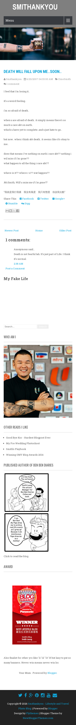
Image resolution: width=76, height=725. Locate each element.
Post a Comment (15, 268)
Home (39, 230)
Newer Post (12, 230)
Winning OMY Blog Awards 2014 (24, 454)
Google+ (58, 198)
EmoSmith (64, 79)
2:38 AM (18, 263)
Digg (25, 203)
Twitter (43, 198)
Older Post (65, 230)
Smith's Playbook (16, 449)
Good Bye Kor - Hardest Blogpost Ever (28, 437)
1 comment (13, 83)
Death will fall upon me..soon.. (33, 71)
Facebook (27, 198)
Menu (10, 20)
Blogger (52, 673)
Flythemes (32, 713)
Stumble (12, 203)
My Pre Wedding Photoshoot (23, 443)
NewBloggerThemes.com (38, 718)
